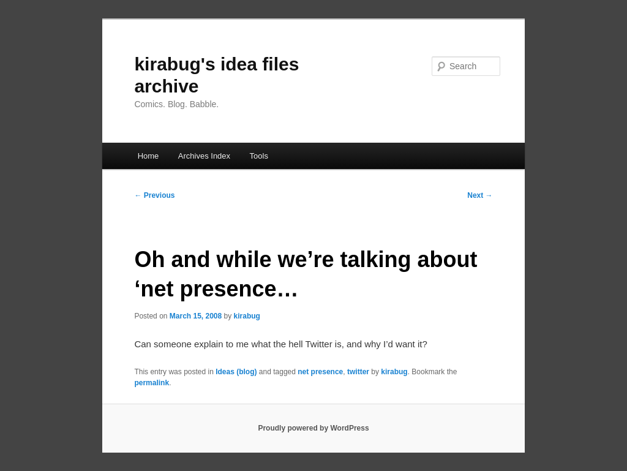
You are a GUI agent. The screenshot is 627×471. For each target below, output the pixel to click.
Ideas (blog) (236, 371)
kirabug (247, 316)
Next (479, 195)
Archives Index (204, 155)
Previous (154, 195)
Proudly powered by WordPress (313, 428)
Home (148, 155)
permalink (151, 383)
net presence (320, 371)
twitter (358, 371)
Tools (259, 155)
